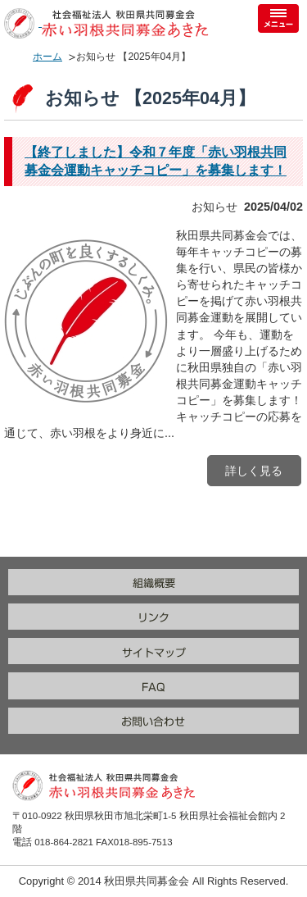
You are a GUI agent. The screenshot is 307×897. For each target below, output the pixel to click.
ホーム (47, 56)
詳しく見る (253, 470)
